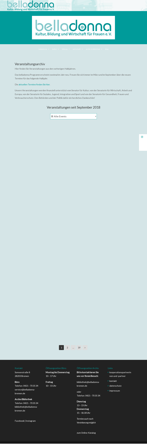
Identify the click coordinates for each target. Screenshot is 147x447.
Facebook (19, 424)
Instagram (31, 424)
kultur (54, 49)
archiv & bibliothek (93, 49)
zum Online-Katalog (86, 436)
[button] (143, 137)
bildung (65, 49)
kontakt (113, 384)
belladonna (43, 49)
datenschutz (115, 389)
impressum (114, 394)
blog (106, 49)
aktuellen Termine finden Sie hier (34, 84)
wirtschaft (77, 49)
